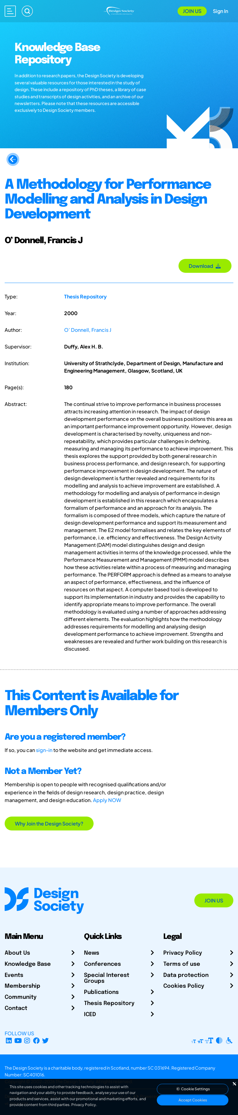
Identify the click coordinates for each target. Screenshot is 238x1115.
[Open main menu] (10, 11)
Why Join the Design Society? (49, 823)
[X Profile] (46, 1040)
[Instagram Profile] (27, 1040)
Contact (16, 1008)
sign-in (44, 750)
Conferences (102, 964)
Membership (22, 986)
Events (14, 975)
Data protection (186, 975)
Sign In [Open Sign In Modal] (220, 11)
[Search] (27, 11)
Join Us (192, 11)
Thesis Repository (85, 296)
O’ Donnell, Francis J (87, 330)
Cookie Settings (193, 1089)
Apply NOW (107, 800)
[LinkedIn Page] (9, 1040)
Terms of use (181, 964)
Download (205, 266)
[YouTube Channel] (18, 1040)
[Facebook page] (36, 1040)
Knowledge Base (28, 964)
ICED (90, 1014)
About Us (17, 953)
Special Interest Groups (106, 978)
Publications (101, 992)
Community (21, 997)
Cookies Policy (183, 986)
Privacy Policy (182, 953)
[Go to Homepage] (119, 10)
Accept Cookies (192, 1100)
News (91, 953)
